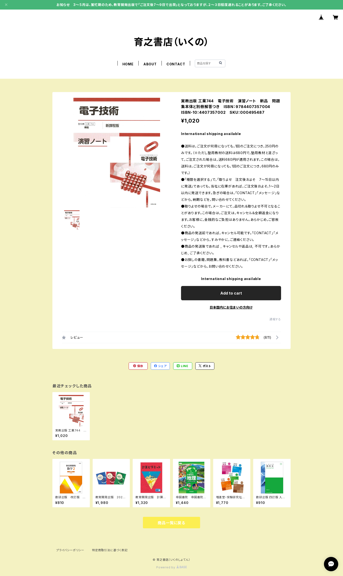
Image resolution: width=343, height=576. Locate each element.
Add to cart (231, 293)
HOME (128, 64)
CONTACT (175, 64)
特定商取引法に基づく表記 (110, 550)
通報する (275, 319)
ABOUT (150, 64)
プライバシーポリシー (70, 550)
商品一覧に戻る (171, 522)
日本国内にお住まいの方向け (231, 307)
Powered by (171, 567)
